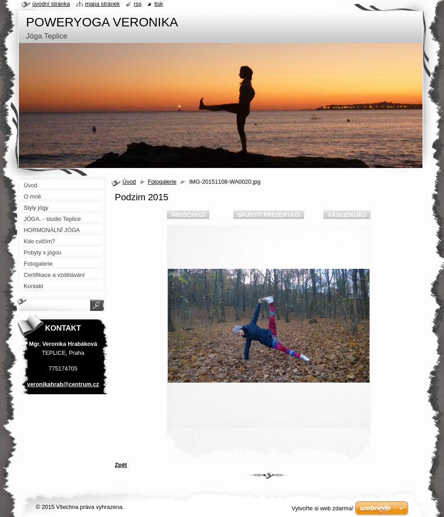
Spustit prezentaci (269, 214)
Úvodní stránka (51, 3)
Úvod (129, 181)
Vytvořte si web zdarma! (322, 508)
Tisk (158, 3)
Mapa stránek (102, 3)
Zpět (121, 464)
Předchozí (188, 214)
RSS (138, 3)
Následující (347, 214)
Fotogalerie (162, 181)
